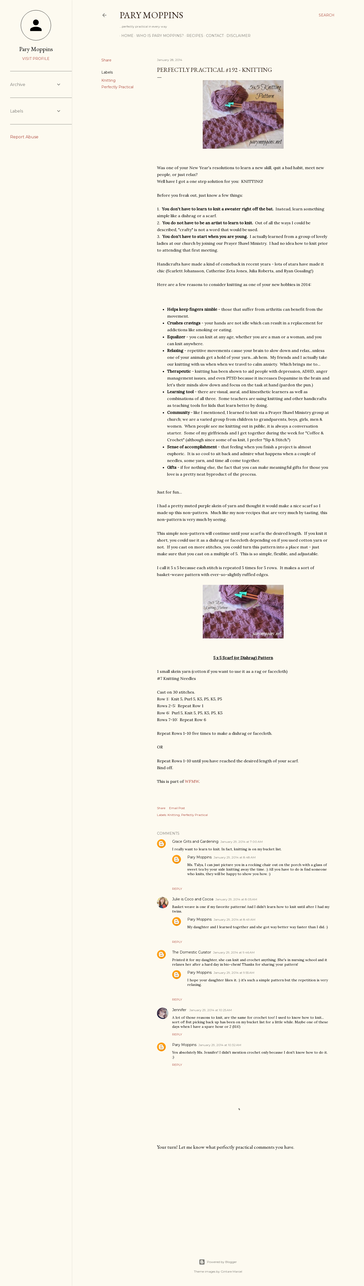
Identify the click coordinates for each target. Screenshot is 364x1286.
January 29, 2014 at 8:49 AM (234, 919)
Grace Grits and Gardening (195, 841)
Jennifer (179, 1010)
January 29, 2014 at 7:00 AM (241, 842)
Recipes (193, 35)
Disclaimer (237, 35)
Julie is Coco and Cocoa (192, 899)
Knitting (108, 80)
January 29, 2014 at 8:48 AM (235, 857)
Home (126, 35)
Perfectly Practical (117, 87)
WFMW (192, 781)
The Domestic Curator (191, 952)
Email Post (177, 808)
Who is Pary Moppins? (158, 35)
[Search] (326, 15)
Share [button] (106, 60)
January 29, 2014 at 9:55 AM (234, 972)
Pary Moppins (151, 15)
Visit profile (36, 58)
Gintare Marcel (231, 1271)
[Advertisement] (243, 1198)
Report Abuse (24, 137)
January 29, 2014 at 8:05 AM (236, 899)
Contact (213, 35)
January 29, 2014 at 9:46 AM (234, 952)
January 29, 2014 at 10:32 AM (219, 1045)
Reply (177, 889)
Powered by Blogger (218, 1262)
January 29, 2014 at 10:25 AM (210, 1010)
